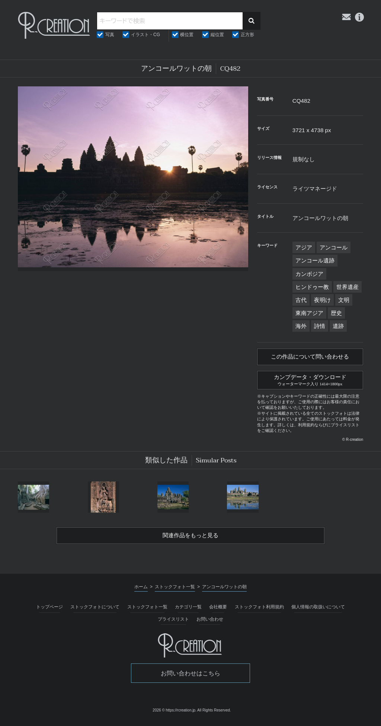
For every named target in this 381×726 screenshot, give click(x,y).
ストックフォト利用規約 (259, 609)
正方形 (247, 34)
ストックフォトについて (94, 609)
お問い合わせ (209, 621)
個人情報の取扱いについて (318, 609)
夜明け (322, 300)
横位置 (186, 34)
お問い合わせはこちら (190, 676)
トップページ (49, 609)
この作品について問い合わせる (310, 357)
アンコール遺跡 (314, 260)
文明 (343, 300)
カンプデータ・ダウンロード (310, 381)
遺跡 (338, 326)
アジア (303, 247)
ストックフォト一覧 (147, 609)
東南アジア (309, 313)
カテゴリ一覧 (188, 609)
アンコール (334, 247)
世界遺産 (347, 287)
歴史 (336, 313)
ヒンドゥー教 (312, 287)
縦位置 (217, 34)
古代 (301, 300)
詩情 (319, 326)
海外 (301, 326)
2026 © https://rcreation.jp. (174, 713)
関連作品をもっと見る (190, 538)
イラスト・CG (145, 34)
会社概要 (218, 609)
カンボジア (309, 274)
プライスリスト (173, 621)
